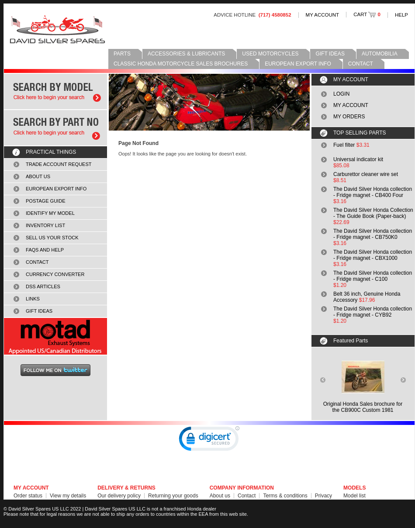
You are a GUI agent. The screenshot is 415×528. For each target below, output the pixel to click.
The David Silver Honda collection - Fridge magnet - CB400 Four (372, 192)
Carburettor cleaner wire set (365, 174)
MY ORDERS (349, 117)
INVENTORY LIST (45, 225)
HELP (401, 14)
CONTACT (360, 64)
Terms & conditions (285, 496)
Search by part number (55, 127)
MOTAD (55, 336)
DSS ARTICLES (43, 286)
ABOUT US (38, 176)
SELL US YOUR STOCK (52, 237)
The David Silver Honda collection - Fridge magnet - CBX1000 (372, 255)
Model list (354, 496)
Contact (247, 496)
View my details (68, 496)
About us (220, 496)
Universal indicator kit (358, 159)
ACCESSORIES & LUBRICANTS (186, 54)
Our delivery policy (119, 496)
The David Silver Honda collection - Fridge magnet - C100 (372, 276)
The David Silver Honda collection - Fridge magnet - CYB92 (372, 312)
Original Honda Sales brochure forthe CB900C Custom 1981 (362, 407)
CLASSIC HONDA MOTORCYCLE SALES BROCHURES (181, 64)
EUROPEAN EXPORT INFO (298, 64)
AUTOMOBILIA (380, 54)
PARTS (122, 54)
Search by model (55, 91)
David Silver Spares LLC (57, 29)
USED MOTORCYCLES (270, 54)
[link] (209, 441)
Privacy (323, 496)
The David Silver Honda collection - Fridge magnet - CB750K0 (372, 234)
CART (366, 14)
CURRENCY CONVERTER (55, 274)
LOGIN (341, 94)
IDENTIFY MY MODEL (50, 213)
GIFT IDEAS (329, 54)
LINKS (33, 298)
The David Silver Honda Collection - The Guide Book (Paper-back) (373, 213)
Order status (28, 496)
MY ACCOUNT (322, 14)
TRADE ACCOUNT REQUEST (59, 164)
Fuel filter (344, 145)
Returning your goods (173, 496)
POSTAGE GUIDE (46, 201)
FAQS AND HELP (45, 249)
